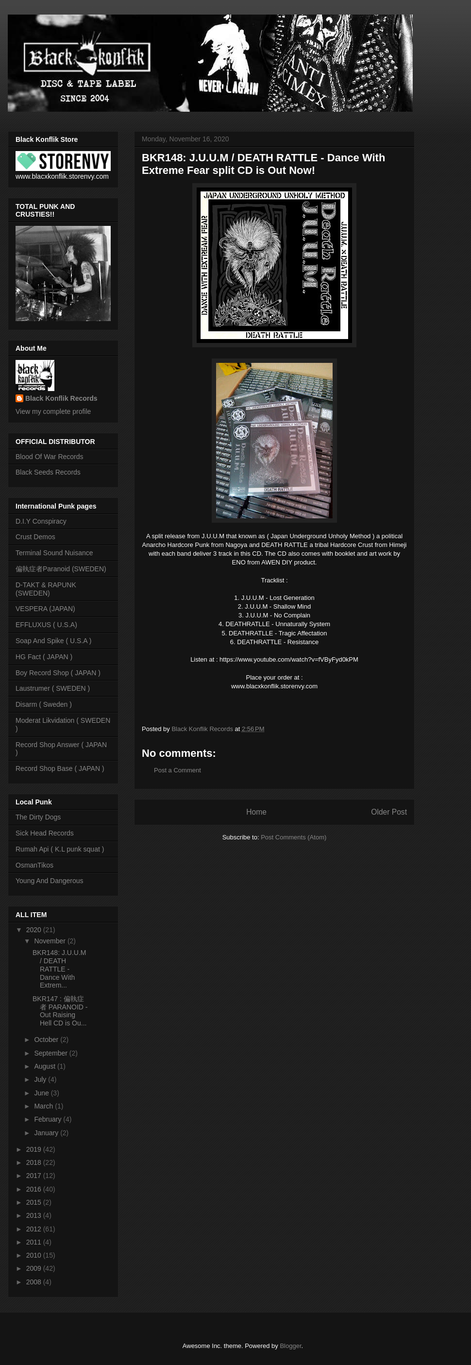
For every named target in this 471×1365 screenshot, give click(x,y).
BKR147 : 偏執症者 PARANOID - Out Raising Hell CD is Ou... (60, 1011)
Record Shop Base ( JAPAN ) (60, 768)
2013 (34, 1215)
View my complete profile (53, 411)
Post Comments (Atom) (293, 837)
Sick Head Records (45, 833)
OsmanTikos (34, 865)
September (51, 1053)
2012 (34, 1229)
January (47, 1133)
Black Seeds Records (48, 472)
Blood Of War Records (50, 457)
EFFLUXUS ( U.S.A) (46, 625)
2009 (34, 1268)
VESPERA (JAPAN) (45, 609)
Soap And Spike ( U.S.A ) (53, 641)
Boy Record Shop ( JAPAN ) (58, 673)
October (47, 1039)
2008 (34, 1282)
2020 (34, 930)
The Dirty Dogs (38, 817)
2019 (34, 1149)
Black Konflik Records (61, 398)
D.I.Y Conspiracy (41, 521)
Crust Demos (35, 537)
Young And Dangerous (50, 881)
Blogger (290, 1345)
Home (256, 812)
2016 (34, 1189)
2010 (34, 1255)
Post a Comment (177, 770)
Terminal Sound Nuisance (54, 553)
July (41, 1079)
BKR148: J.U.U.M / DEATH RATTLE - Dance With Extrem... (59, 969)
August (45, 1066)
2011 (34, 1242)
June (42, 1093)
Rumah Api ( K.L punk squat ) (60, 849)
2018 (34, 1162)
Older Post (389, 812)
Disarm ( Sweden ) (44, 704)
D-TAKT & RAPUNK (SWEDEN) (46, 589)
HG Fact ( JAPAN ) (44, 657)
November (50, 941)
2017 (34, 1175)
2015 (34, 1202)
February (48, 1119)
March (44, 1106)
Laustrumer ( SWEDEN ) (53, 688)
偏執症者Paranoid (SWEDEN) (61, 569)
